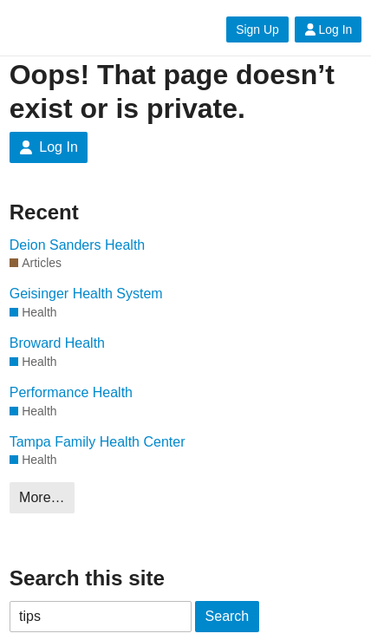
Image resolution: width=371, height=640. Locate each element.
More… (41, 497)
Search (227, 616)
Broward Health (57, 343)
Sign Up (257, 29)
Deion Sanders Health (78, 245)
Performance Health (71, 392)
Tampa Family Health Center (98, 441)
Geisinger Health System (86, 293)
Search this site (87, 578)
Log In (328, 29)
